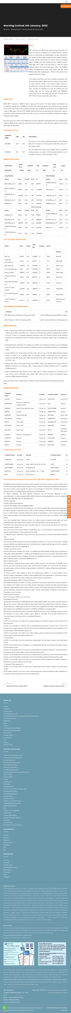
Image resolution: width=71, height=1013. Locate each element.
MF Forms (6, 860)
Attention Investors (18, 1010)
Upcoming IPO (8, 737)
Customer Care (8, 711)
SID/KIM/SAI (7, 877)
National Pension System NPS (12, 730)
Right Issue (7, 840)
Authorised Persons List (10, 713)
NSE (46, 990)
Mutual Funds (7, 733)
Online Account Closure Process (13, 757)
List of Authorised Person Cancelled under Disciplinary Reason (21, 716)
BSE (50, 990)
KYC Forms (7, 862)
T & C (5, 740)
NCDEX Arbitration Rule (10, 791)
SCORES (42, 990)
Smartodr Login (8, 822)
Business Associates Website (12, 817)
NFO (5, 849)
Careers (6, 706)
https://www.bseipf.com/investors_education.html (18, 935)
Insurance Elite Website (10, 815)
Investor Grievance (9, 798)
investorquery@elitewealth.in (12, 1002)
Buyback (6, 837)
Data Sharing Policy (29, 1010)
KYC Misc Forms (8, 865)
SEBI (53, 990)
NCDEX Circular (8, 781)
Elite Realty (7, 820)
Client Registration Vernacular (12, 803)
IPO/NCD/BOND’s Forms (10, 867)
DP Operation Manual (10, 718)
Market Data (7, 721)
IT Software (7, 872)
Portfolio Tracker (8, 735)
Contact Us (7, 709)
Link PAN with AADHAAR (11, 769)
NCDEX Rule (7, 784)
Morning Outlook (33, 39)
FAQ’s (5, 808)
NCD (5, 847)
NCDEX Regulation (9, 786)
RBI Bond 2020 (8, 842)
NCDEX (65, 992)
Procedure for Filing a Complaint (13, 825)
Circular (6, 779)
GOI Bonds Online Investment (12, 728)
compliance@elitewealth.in (15, 997)
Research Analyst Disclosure (12, 762)
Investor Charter (8, 796)
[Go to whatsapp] (4, 1007)
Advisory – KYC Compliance (11, 810)
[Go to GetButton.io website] (4, 1011)
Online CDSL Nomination (11, 767)
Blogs (5, 723)
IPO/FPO (6, 835)
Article (5, 725)
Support (6, 742)
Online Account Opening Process (13, 755)
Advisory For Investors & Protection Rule (15, 789)
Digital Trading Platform (10, 805)
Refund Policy (34, 1008)
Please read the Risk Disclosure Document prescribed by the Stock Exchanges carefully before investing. (35, 979)
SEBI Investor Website (61, 990)
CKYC (52, 992)
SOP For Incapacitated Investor (12, 801)
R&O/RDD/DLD (59, 992)
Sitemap (11, 1008)
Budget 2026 (7, 813)
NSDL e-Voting (8, 774)
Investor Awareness (9, 760)
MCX (49, 992)
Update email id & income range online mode (16, 772)
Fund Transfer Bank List (10, 793)
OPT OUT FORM (8, 745)
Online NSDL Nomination (11, 765)
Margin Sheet (7, 870)
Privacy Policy (27, 1008)
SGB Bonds (7, 845)
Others (5, 874)
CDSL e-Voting (8, 777)
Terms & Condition (18, 1008)
